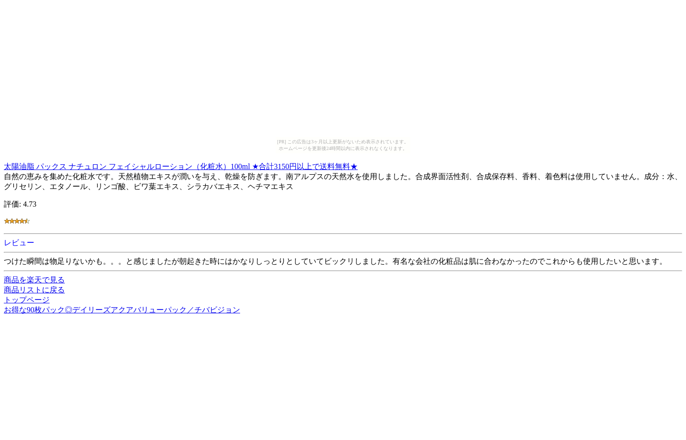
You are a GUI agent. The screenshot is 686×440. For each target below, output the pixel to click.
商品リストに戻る (34, 290)
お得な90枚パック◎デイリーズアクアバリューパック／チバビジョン (122, 310)
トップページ (27, 300)
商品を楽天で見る (34, 280)
